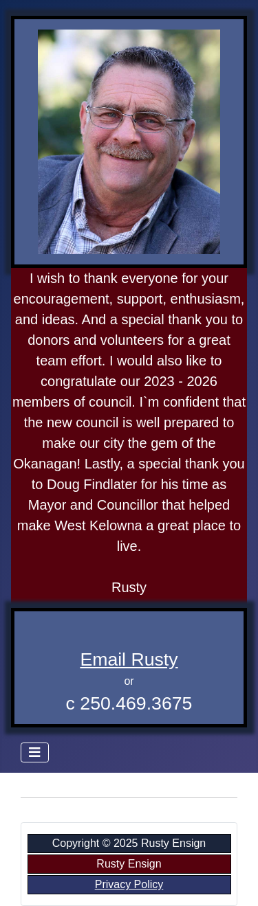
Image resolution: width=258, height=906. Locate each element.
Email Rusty (129, 659)
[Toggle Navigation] (35, 752)
